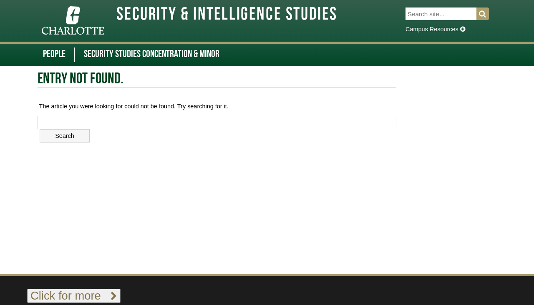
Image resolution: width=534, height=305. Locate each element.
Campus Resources (435, 29)
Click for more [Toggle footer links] (73, 295)
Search (487, 14)
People (54, 55)
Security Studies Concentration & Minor (151, 55)
